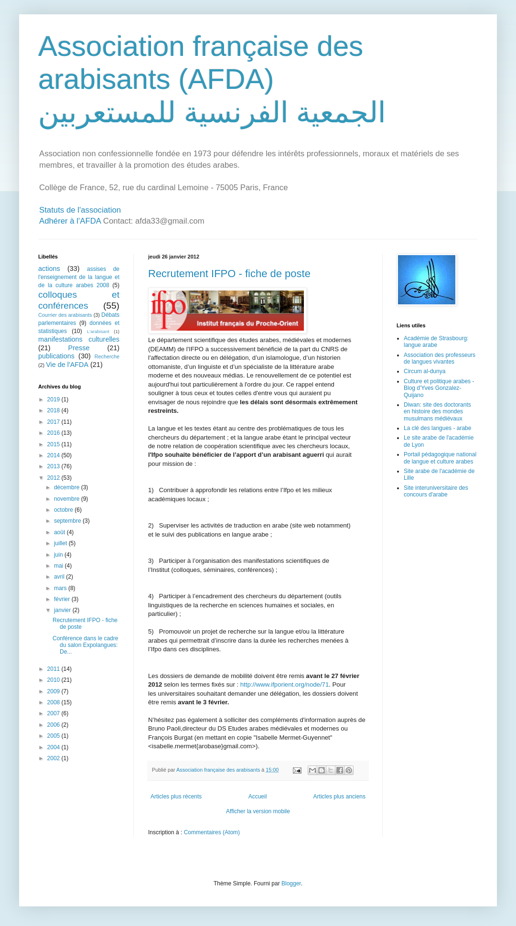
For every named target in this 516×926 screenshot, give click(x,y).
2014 (54, 455)
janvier (63, 610)
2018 (54, 410)
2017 (54, 422)
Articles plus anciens (339, 796)
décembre (67, 487)
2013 (54, 466)
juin (59, 554)
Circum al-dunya (424, 371)
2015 (54, 444)
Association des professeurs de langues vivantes (439, 358)
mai (59, 565)
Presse (79, 348)
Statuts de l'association (80, 210)
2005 (54, 735)
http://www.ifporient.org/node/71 (284, 684)
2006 (54, 724)
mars (61, 588)
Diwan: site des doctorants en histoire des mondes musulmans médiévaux (437, 411)
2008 (54, 702)
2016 (54, 433)
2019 (54, 399)
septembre (68, 520)
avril (60, 576)
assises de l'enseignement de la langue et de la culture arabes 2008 (78, 277)
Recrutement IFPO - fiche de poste (229, 274)
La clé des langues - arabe (437, 428)
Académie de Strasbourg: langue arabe (436, 341)
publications (56, 356)
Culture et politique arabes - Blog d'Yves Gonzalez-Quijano (439, 388)
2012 (54, 477)
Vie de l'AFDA (67, 364)
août (60, 532)
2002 (54, 758)
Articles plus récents (176, 796)
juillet (61, 543)
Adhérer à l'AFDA (70, 221)
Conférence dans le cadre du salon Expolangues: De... (85, 645)
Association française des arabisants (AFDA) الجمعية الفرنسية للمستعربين (212, 79)
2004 (54, 747)
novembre (67, 498)
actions (49, 268)
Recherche (107, 356)
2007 (54, 713)
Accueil (257, 796)
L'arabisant (98, 331)
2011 (54, 669)
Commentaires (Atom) (212, 832)
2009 (54, 691)
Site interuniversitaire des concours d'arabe (436, 491)
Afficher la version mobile (258, 811)
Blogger (291, 883)
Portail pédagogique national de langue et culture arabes (440, 457)
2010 (54, 680)
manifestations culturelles (78, 339)
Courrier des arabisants (65, 315)
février (63, 599)
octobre (64, 509)
